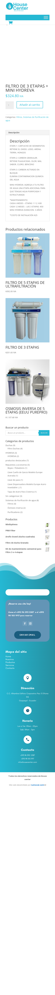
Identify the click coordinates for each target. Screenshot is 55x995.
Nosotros (10, 659)
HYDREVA (10, 453)
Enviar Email (27, 635)
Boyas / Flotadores (16, 468)
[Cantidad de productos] (10, 105)
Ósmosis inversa (15, 508)
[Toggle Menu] (46, 17)
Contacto (10, 668)
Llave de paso (14, 480)
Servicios (10, 665)
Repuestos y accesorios (16, 464)
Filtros (19, 117)
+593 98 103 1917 (27, 759)
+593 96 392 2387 (25, 612)
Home (8, 656)
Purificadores (14, 512)
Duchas (9, 445)
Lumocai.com (37, 785)
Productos (10, 662)
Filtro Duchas (14, 448)
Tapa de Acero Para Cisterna (21, 491)
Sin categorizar (12, 496)
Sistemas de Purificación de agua (21, 500)
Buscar (44, 432)
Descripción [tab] (13, 132)
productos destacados (16, 460)
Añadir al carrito (30, 105)
